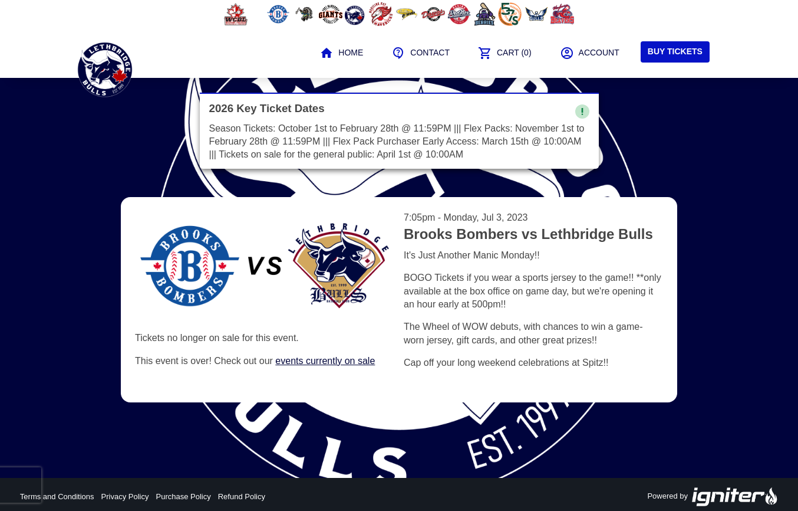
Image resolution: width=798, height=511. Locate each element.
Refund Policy (241, 496)
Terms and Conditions (57, 496)
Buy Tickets (675, 51)
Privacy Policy (125, 496)
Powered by (712, 496)
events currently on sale (325, 361)
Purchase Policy (183, 496)
